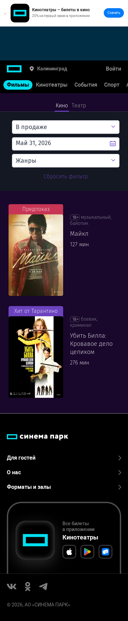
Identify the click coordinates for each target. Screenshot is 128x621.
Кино (62, 105)
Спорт (111, 85)
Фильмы (18, 85)
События (85, 85)
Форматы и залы (64, 487)
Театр (79, 105)
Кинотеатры (52, 85)
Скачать (114, 13)
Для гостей (64, 458)
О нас (64, 472)
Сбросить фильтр (66, 176)
